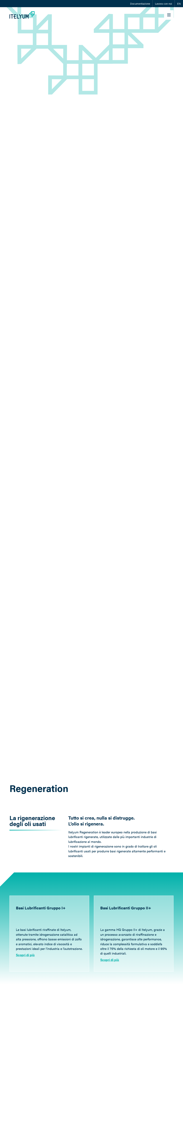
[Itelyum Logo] (22, 15)
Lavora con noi (163, 4)
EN (179, 4)
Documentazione (140, 4)
